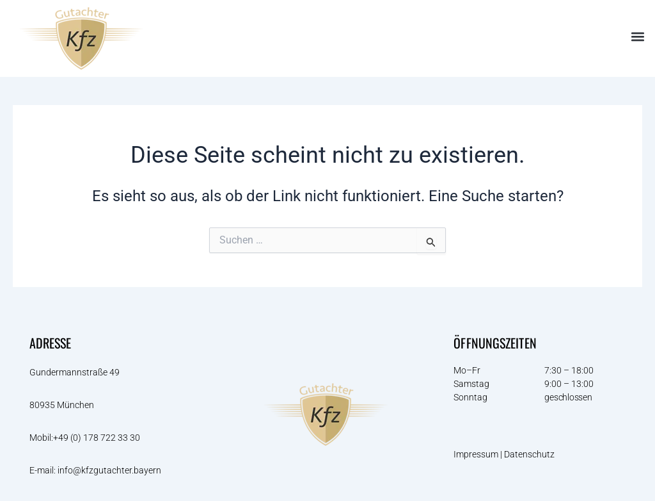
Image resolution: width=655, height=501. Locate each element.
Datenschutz (530, 454)
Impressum (476, 454)
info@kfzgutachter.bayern (109, 470)
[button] (638, 36)
